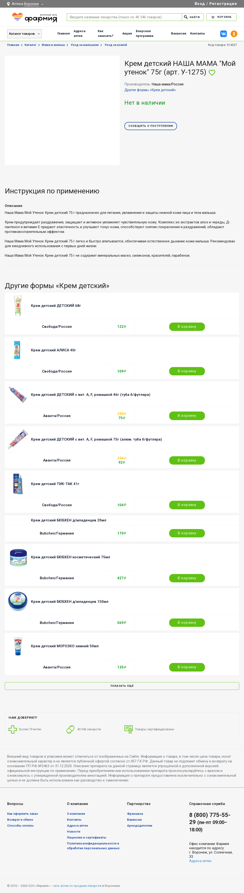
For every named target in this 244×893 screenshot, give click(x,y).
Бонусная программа (144, 33)
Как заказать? (105, 33)
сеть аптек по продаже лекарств (77, 886)
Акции (127, 33)
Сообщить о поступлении (150, 126)
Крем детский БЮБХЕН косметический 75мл (70, 557)
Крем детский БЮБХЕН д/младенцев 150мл (69, 601)
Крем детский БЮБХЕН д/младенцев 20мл (68, 520)
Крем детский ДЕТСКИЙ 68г (56, 306)
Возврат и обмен (20, 819)
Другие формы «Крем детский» (150, 90)
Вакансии (178, 33)
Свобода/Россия (57, 326)
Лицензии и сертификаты (86, 837)
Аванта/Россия (57, 416)
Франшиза (135, 813)
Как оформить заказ (22, 813)
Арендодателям (139, 825)
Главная (63, 33)
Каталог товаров (22, 33)
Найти (192, 17)
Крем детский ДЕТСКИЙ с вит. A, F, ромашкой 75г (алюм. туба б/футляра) (96, 439)
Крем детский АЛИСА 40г (53, 350)
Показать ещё (122, 685)
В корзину (187, 326)
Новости (73, 831)
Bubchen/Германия (57, 533)
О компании (76, 813)
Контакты (197, 33)
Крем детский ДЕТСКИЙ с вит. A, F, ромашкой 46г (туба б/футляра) (90, 395)
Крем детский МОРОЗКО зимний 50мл (65, 646)
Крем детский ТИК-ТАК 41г (55, 484)
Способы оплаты (20, 825)
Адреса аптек (80, 33)
